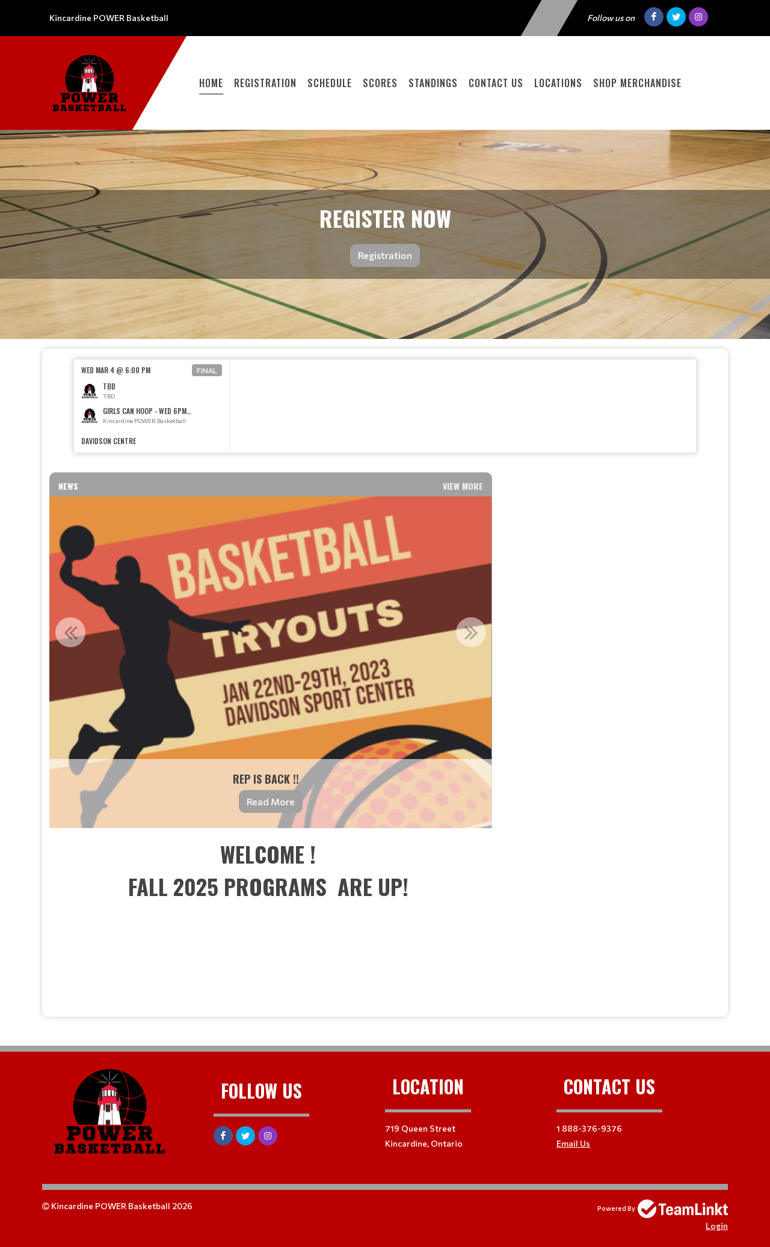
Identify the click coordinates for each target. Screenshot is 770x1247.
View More (463, 486)
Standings (433, 83)
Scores (380, 83)
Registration (265, 83)
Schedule (329, 83)
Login (717, 1226)
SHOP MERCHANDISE (637, 83)
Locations (558, 83)
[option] (152, 406)
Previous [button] (70, 632)
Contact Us (496, 83)
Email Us (573, 1143)
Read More (271, 801)
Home (211, 83)
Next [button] (471, 632)
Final (207, 370)
